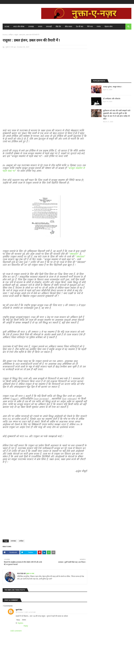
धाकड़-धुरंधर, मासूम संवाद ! (112, 87)
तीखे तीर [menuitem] (58, 27)
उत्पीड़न (11, 35)
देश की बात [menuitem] (79, 27)
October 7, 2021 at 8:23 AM (26, 612)
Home (5, 35)
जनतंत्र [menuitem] (40, 27)
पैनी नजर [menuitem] (90, 27)
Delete (24, 620)
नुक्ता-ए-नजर (9, 47)
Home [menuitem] (7, 27)
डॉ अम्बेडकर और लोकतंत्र (111, 99)
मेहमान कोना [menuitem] (109, 27)
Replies (20, 623)
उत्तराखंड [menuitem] (31, 27)
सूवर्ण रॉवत (19, 610)
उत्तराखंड (13, 541)
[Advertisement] (45, 69)
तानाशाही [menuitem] (49, 27)
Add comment (16, 631)
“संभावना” (74, 254)
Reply (18, 620)
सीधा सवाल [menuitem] (68, 27)
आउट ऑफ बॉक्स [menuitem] (18, 27)
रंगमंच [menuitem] (98, 27)
